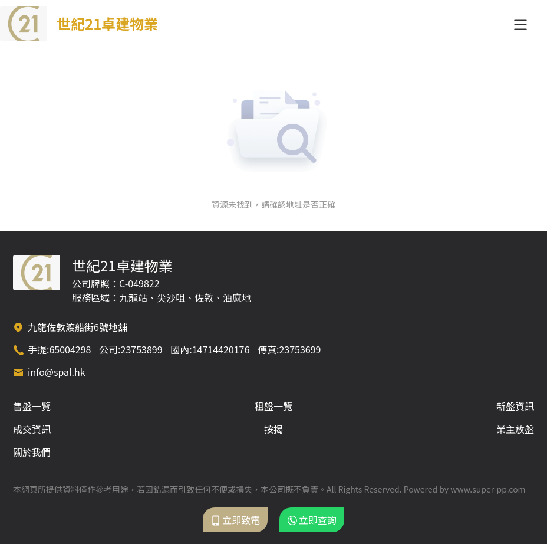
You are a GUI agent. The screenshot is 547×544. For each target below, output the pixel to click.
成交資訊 (32, 429)
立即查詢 (312, 520)
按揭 (273, 429)
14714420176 (221, 349)
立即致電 (235, 520)
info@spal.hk (56, 372)
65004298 (70, 349)
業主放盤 (515, 429)
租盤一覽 (273, 406)
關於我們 (32, 452)
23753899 (142, 349)
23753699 (300, 349)
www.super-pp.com (487, 489)
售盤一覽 (32, 406)
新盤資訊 (515, 406)
